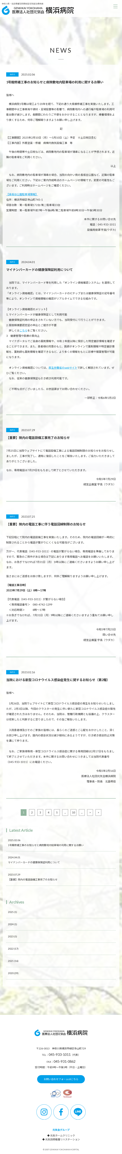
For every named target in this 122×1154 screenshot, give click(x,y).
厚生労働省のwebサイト (63, 367)
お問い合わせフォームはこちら (61, 1079)
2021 (13, 960)
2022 (13, 948)
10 (73, 812)
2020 (13, 973)
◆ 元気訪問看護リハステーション (61, 1139)
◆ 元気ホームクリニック (61, 1135)
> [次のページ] (90, 812)
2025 (12, 911)
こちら (23, 330)
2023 (12, 936)
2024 (12, 924)
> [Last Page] (98, 812)
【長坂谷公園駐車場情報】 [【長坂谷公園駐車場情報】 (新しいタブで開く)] (22, 194)
